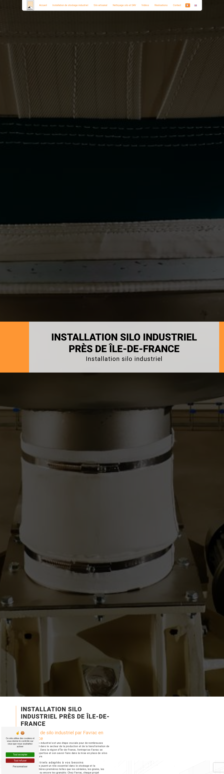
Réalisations (161, 5)
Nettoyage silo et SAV (124, 5)
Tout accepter (20, 754)
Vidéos (145, 5)
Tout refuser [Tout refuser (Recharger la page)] (20, 760)
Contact (177, 5)
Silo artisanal (100, 5)
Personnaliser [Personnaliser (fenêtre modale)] (20, 766)
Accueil (43, 5)
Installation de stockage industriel (70, 5)
